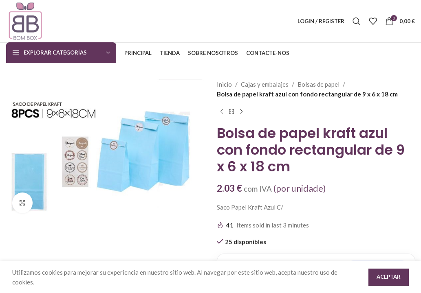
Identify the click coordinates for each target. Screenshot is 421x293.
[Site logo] (25, 20)
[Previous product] (222, 112)
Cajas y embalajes (265, 84)
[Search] (356, 21)
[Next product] (241, 112)
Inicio (224, 84)
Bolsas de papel (318, 84)
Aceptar (389, 276)
